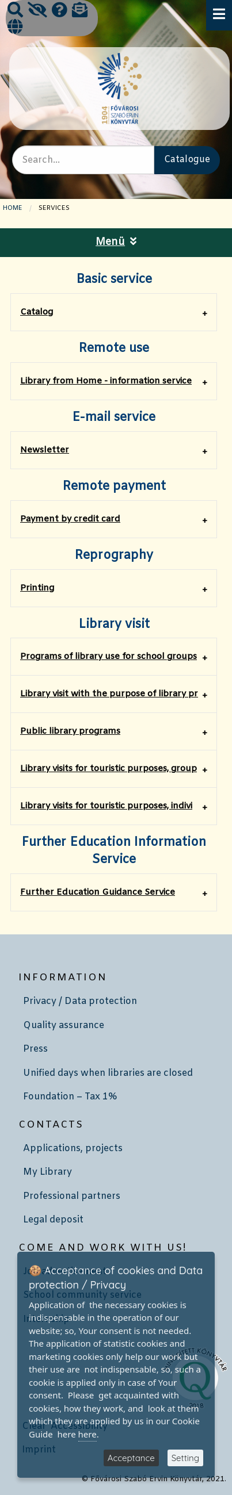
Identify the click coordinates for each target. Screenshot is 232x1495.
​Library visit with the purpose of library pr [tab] (109, 694)
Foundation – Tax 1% (70, 1097)
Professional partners (71, 1196)
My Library (47, 1172)
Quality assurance (63, 1025)
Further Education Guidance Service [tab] (97, 892)
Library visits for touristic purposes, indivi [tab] (106, 806)
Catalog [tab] (36, 312)
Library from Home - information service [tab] (106, 381)
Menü (116, 242)
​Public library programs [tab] (70, 731)
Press (35, 1049)
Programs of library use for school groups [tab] (108, 656)
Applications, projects (73, 1149)
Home (12, 208)
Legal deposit (53, 1220)
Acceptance (131, 1457)
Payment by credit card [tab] (70, 519)
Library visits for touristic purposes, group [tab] (108, 769)
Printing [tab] (37, 588)
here (87, 1434)
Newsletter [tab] (44, 450)
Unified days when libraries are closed (108, 1073)
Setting (185, 1457)
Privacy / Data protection (80, 1001)
